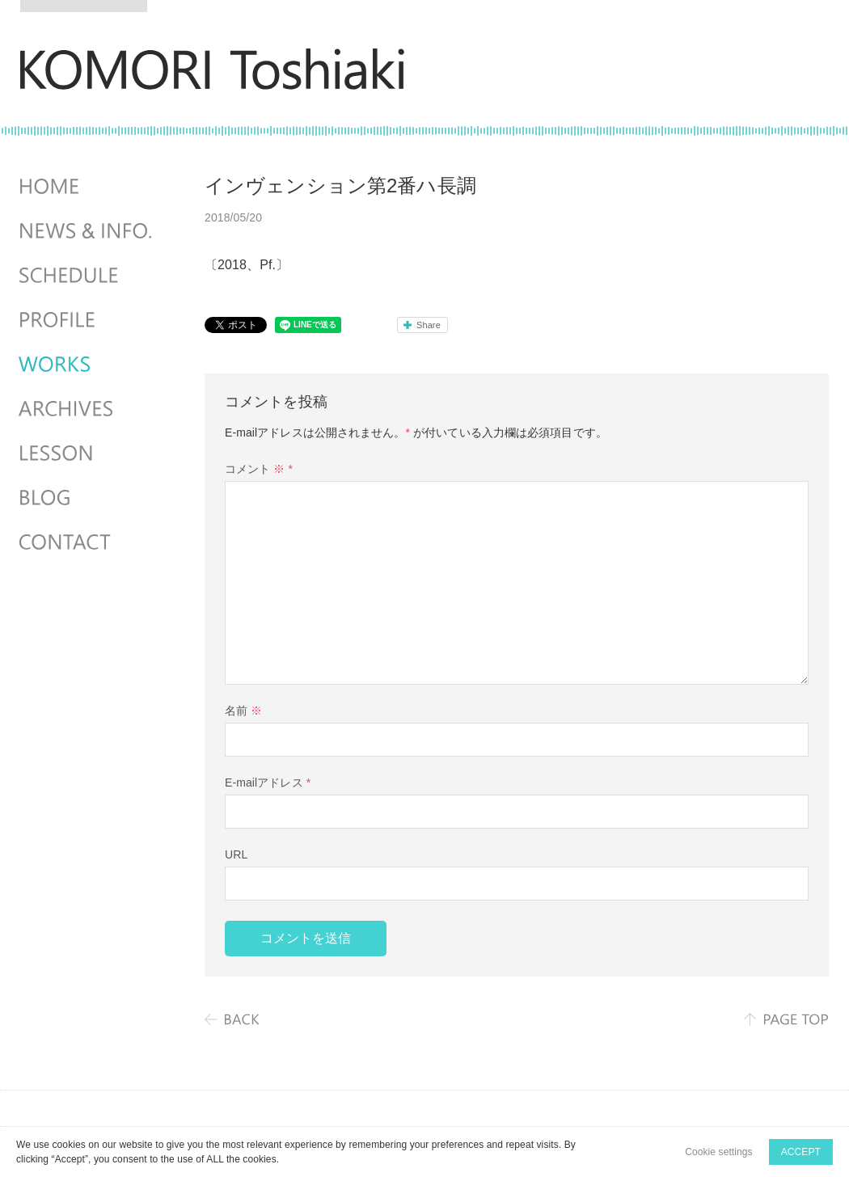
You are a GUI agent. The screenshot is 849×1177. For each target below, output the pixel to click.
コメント (259, 469)
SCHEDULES (87, 276)
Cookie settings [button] (719, 1152)
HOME (87, 187)
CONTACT (87, 542)
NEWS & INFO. (87, 231)
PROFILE (87, 320)
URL (236, 854)
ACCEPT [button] (801, 1152)
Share (428, 325)
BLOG (87, 498)
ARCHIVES (87, 409)
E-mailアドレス (267, 782)
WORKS (87, 364)
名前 (243, 710)
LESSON (87, 453)
